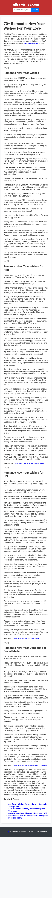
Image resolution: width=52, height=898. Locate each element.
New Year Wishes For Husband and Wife (30, 765)
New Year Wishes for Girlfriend (26, 638)
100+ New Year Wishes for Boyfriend (29, 463)
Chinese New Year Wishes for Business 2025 (27, 813)
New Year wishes (31, 43)
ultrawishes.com (26, 4)
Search (35, 10)
